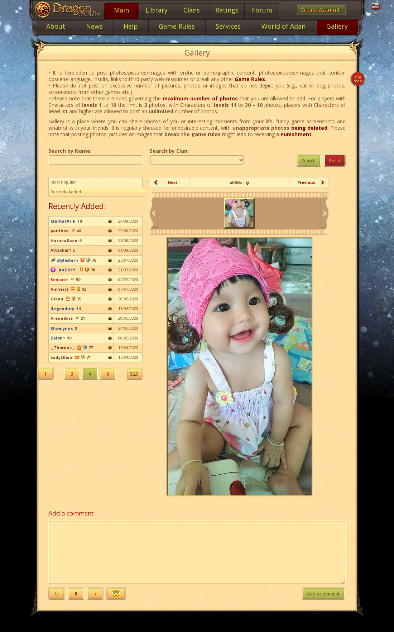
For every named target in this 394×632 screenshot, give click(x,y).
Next (172, 182)
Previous (306, 182)
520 (134, 373)
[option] (239, 213)
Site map (358, 79)
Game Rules (250, 79)
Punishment (296, 134)
